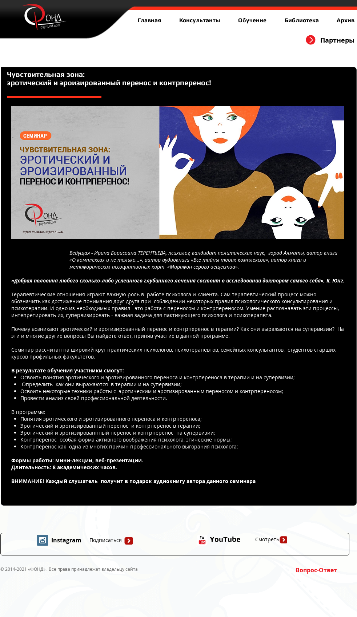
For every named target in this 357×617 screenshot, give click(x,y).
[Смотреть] (267, 539)
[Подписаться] (105, 540)
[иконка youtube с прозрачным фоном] (202, 540)
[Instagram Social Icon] (42, 540)
